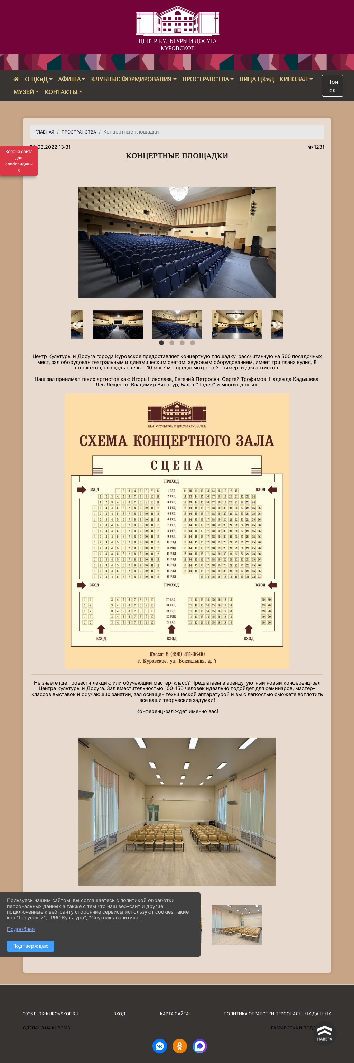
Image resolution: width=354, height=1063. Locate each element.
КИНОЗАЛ (293, 79)
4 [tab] (192, 343)
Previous (76, 324)
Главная (44, 132)
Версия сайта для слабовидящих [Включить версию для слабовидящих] (19, 161)
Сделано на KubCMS (46, 1027)
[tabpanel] (177, 324)
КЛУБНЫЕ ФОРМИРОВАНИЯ (131, 79)
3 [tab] (182, 343)
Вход (119, 1013)
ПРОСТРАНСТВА (205, 79)
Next (276, 324)
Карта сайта (174, 1013)
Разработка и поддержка (301, 1027)
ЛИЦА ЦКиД (256, 79)
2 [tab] (171, 343)
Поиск (332, 85)
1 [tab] (161, 343)
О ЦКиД (36, 79)
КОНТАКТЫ (61, 92)
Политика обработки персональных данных (277, 1013)
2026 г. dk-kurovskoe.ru (50, 1013)
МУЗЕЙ (23, 92)
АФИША (69, 79)
